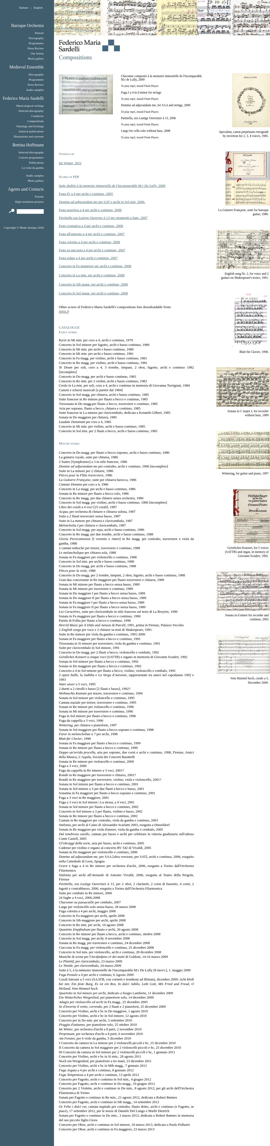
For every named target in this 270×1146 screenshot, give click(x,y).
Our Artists (37, 53)
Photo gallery (36, 58)
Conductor (37, 116)
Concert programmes (31, 157)
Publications (36, 162)
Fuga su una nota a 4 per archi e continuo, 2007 (92, 250)
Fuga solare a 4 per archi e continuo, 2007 (88, 258)
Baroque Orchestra (27, 25)
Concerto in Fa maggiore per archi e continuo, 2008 (95, 266)
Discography (36, 38)
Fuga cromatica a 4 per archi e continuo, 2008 (91, 226)
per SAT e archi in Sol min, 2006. (102, 202)
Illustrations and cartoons (29, 136)
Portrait (39, 33)
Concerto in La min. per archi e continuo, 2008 (91, 275)
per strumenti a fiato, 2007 (103, 218)
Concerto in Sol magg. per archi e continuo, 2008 (93, 293)
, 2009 (112, 186)
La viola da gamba (33, 167)
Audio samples (35, 89)
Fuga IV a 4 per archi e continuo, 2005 (86, 194)
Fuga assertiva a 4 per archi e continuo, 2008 (90, 210)
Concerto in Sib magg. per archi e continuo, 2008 (93, 284)
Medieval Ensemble (26, 67)
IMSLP (64, 311)
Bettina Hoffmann (28, 145)
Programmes (36, 43)
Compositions (35, 121)
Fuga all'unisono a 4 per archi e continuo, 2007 (91, 234)
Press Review (36, 48)
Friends (39, 196)
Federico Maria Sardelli (23, 98)
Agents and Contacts (26, 189)
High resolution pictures (29, 201)
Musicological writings (30, 105)
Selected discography (31, 110)
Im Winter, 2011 (70, 163)
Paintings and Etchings (30, 126)
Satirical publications (31, 131)
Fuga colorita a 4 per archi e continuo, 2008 (89, 242)
